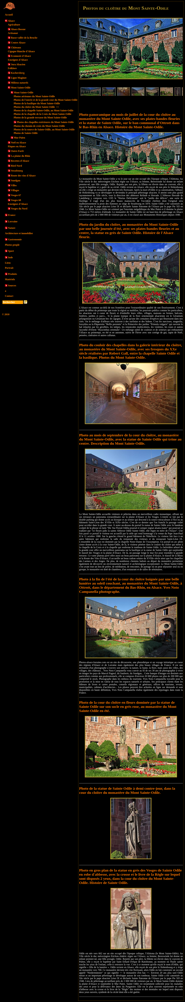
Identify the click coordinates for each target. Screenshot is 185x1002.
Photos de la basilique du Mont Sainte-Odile (37, 103)
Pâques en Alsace (17, 146)
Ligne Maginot (18, 77)
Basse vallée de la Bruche (24, 37)
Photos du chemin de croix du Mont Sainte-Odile (39, 126)
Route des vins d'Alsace (23, 175)
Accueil (9, 14)
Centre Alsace (18, 42)
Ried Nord (16, 165)
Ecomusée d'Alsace (21, 56)
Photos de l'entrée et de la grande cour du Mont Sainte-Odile (45, 100)
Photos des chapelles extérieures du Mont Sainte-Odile (45, 122)
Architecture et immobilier (19, 233)
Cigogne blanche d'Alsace (21, 51)
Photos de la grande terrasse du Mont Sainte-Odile (40, 117)
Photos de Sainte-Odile (26, 133)
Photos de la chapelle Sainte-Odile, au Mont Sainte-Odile (43, 110)
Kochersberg (17, 73)
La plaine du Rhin (20, 156)
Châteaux (16, 47)
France (11, 215)
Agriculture (14, 24)
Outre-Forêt (17, 151)
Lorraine (12, 221)
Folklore (12, 68)
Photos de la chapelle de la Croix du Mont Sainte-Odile (42, 114)
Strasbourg (17, 170)
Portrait (9, 268)
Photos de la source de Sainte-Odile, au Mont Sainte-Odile (44, 129)
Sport (11, 251)
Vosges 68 (16, 200)
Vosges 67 (16, 195)
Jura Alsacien (18, 64)
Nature (11, 228)
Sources (12, 285)
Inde (10, 257)
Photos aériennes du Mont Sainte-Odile (34, 96)
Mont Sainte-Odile (20, 87)
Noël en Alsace (18, 142)
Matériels (10, 279)
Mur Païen (19, 137)
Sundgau (15, 180)
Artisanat (13, 33)
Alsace (11, 20)
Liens (8, 262)
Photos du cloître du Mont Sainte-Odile (36, 107)
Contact (9, 296)
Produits (12, 274)
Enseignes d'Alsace (18, 59)
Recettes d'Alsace (20, 161)
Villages (15, 190)
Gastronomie (15, 239)
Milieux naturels (19, 82)
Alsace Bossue (18, 29)
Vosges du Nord (19, 208)
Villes (14, 185)
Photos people (12, 245)
